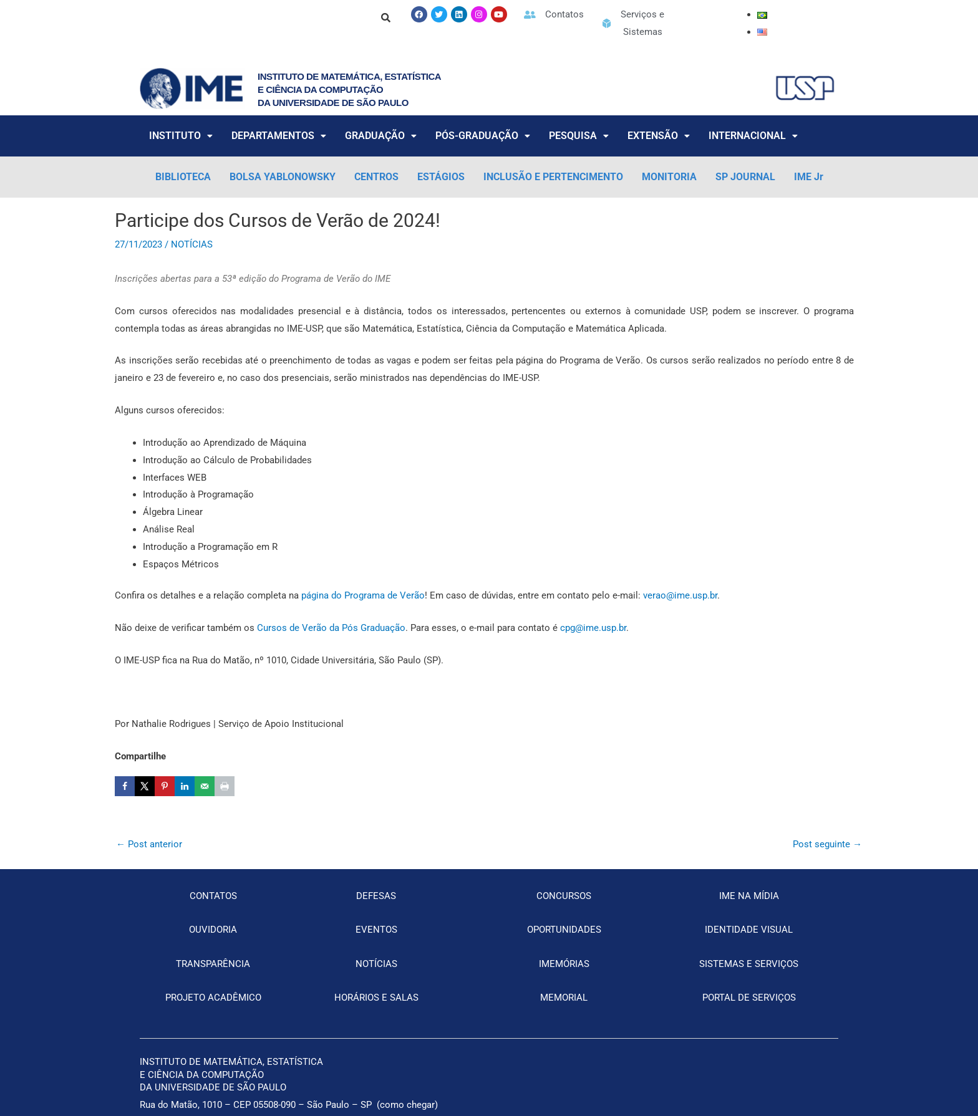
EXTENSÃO (658, 136)
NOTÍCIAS (192, 244)
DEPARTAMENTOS (278, 136)
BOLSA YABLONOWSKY (283, 177)
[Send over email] (205, 786)
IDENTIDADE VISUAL (749, 929)
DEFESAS (376, 896)
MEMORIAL (564, 997)
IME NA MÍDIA (749, 896)
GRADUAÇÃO (381, 136)
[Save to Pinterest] (165, 786)
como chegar (407, 1104)
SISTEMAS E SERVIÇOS (748, 963)
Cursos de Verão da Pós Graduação (331, 627)
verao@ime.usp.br (680, 595)
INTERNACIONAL (753, 136)
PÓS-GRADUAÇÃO (482, 136)
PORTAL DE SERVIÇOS (749, 997)
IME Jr (808, 177)
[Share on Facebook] (125, 786)
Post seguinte (827, 844)
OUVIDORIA (213, 929)
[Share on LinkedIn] (185, 786)
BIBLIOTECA (183, 177)
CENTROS (376, 177)
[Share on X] (145, 786)
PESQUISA (579, 136)
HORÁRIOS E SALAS (376, 997)
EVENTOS (376, 929)
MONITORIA (669, 177)
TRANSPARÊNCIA (213, 963)
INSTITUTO (181, 136)
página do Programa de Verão (363, 595)
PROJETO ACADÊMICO (213, 997)
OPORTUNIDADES (564, 929)
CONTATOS (213, 896)
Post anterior (149, 844)
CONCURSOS (563, 896)
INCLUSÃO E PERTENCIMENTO (553, 177)
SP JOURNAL (745, 177)
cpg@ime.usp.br (593, 627)
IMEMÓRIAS (564, 963)
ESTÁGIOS (441, 177)
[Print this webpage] (225, 786)
